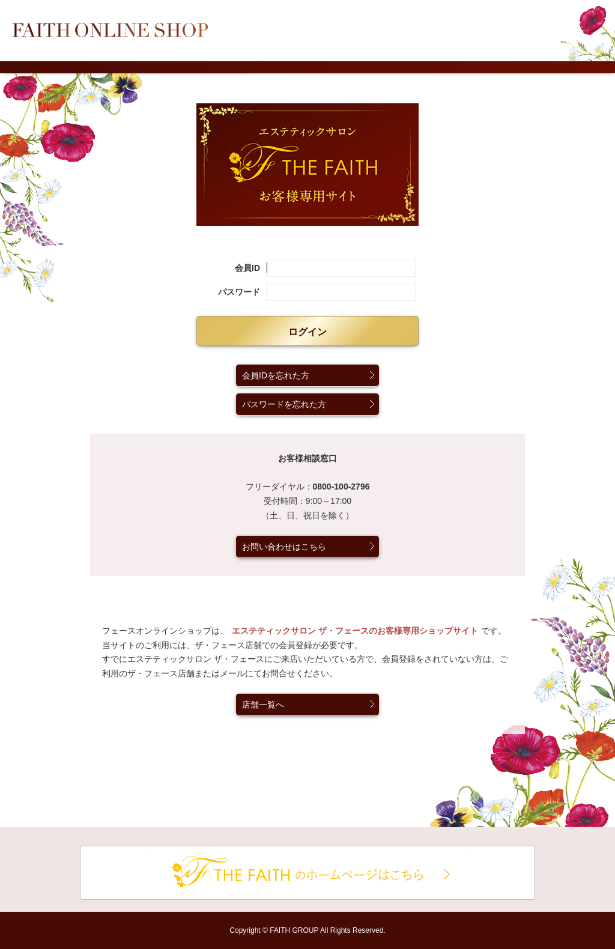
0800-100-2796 (341, 486)
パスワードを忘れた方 (284, 404)
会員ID (247, 268)
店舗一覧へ (263, 704)
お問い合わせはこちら (284, 546)
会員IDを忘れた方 (275, 375)
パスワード (239, 292)
